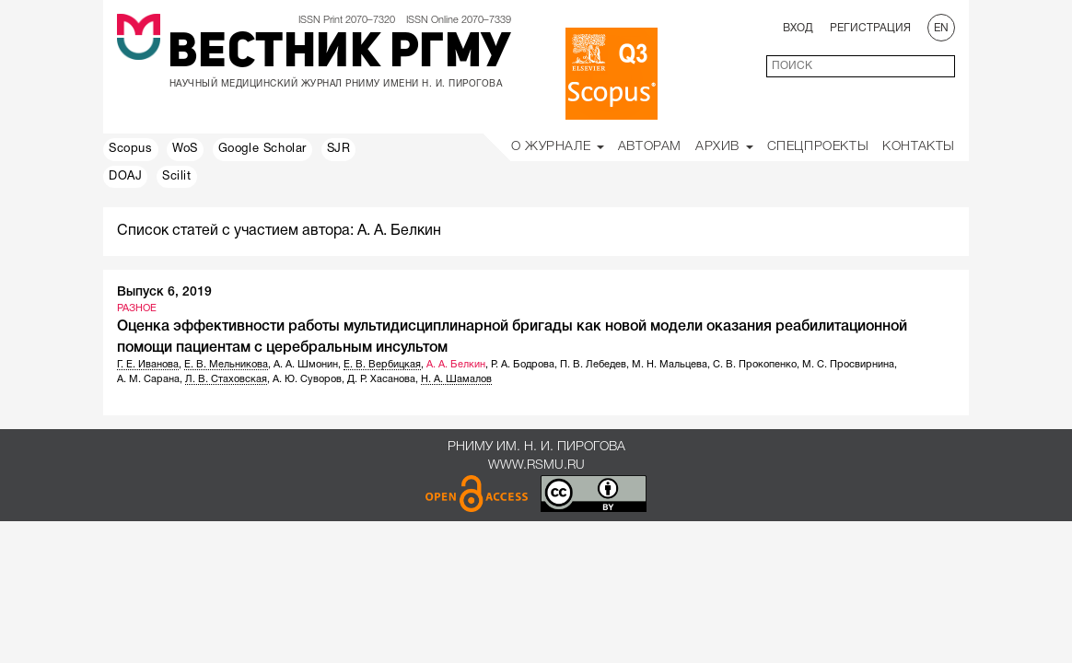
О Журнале (557, 147)
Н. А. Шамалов (456, 379)
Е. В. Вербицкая (382, 364)
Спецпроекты (818, 147)
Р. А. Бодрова (522, 364)
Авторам (650, 147)
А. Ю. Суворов (307, 379)
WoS (185, 149)
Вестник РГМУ (339, 54)
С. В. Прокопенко (755, 364)
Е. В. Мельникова (226, 364)
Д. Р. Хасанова (381, 379)
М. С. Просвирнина (848, 364)
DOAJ (125, 176)
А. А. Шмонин (306, 364)
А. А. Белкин (455, 364)
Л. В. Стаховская (226, 379)
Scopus (131, 149)
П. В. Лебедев (593, 364)
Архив (724, 147)
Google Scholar (262, 149)
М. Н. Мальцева (669, 364)
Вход (798, 28)
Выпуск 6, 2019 (164, 292)
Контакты (918, 147)
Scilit (177, 176)
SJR (339, 149)
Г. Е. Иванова (148, 364)
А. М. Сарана (148, 379)
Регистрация (870, 28)
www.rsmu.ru (536, 465)
